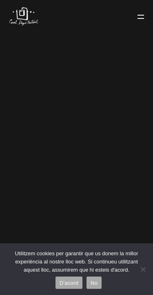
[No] (143, 269)
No (94, 283)
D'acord (69, 283)
